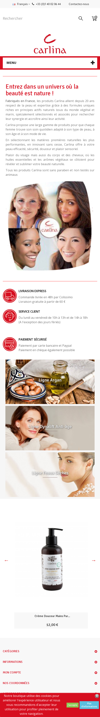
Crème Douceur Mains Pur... (52, 616)
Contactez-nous (79, 4)
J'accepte (72, 705)
